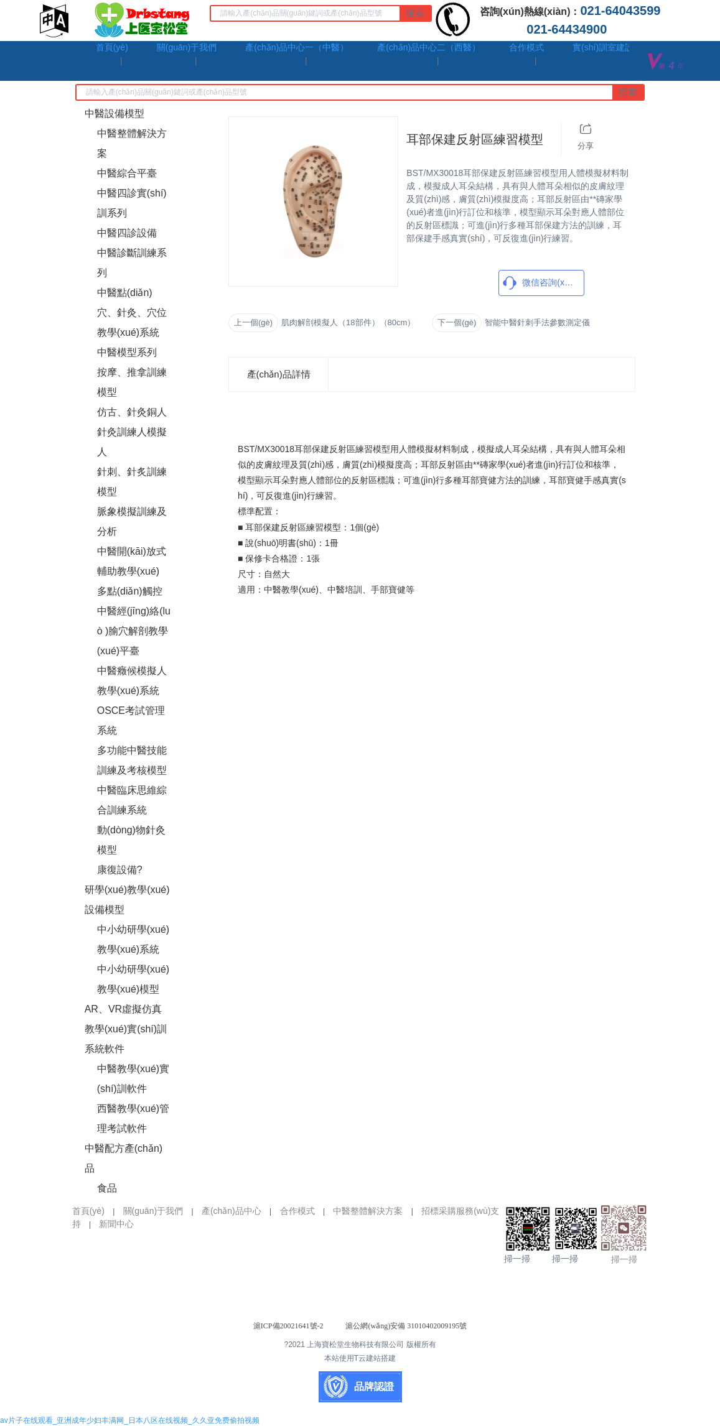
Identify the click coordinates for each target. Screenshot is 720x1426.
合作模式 (297, 1211)
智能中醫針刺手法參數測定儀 (537, 322)
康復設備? (120, 869)
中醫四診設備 (127, 233)
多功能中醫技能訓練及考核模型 (132, 760)
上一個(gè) (253, 322)
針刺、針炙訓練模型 (132, 481)
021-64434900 (570, 29)
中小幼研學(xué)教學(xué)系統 (133, 939)
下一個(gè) (456, 322)
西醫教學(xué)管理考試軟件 (133, 1118)
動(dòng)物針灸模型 (131, 840)
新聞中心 (116, 1224)
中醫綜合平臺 (127, 173)
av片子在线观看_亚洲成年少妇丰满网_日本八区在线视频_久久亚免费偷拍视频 (129, 1420)
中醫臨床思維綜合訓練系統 (132, 800)
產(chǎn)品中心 (231, 1211)
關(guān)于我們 (153, 1211)
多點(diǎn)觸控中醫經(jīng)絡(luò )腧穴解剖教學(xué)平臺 (134, 621)
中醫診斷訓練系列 (132, 263)
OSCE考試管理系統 (131, 720)
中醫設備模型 (114, 113)
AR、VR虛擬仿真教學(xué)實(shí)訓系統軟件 (126, 1029)
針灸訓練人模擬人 (132, 442)
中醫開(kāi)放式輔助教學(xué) (131, 561)
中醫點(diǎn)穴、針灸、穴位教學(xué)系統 (132, 312)
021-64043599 (623, 10)
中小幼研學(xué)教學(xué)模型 (133, 979)
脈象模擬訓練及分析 (132, 521)
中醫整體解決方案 (132, 143)
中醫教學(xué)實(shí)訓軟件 (133, 1078)
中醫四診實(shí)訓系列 (132, 203)
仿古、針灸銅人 (132, 412)
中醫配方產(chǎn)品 (123, 1158)
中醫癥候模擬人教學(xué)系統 (132, 680)
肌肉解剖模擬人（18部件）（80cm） (348, 322)
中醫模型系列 (127, 352)
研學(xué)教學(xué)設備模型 (127, 899)
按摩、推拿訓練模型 (132, 382)
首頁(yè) (88, 1211)
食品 (107, 1188)
